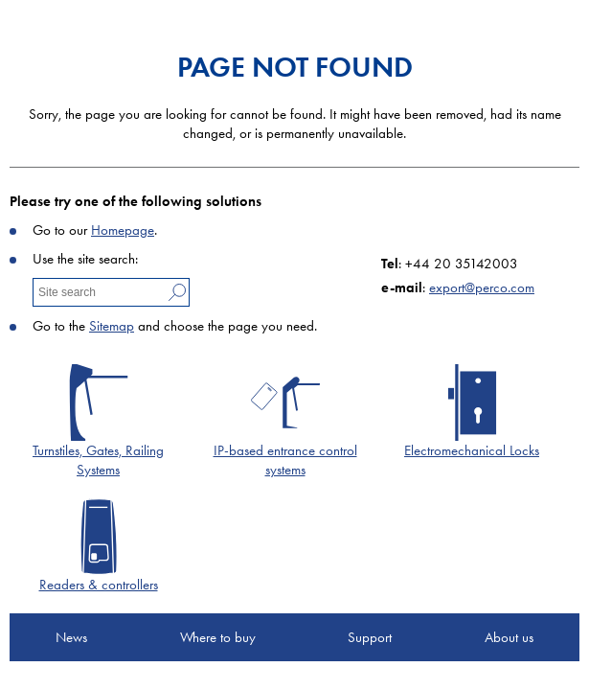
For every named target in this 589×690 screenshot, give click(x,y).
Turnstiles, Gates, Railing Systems (98, 460)
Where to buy (218, 637)
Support (370, 637)
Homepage (122, 230)
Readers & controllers (98, 584)
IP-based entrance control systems (285, 460)
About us (509, 637)
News (71, 637)
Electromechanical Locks (471, 450)
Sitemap (111, 325)
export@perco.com (481, 287)
